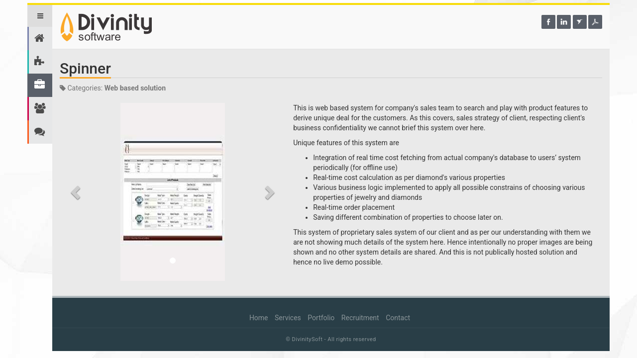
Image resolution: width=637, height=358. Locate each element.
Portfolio (321, 318)
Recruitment (360, 318)
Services (288, 318)
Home (258, 318)
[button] (77, 192)
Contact (398, 318)
